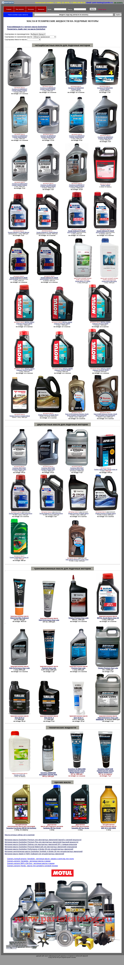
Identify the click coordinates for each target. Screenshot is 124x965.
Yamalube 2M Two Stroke (52, 828)
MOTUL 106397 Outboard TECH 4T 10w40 (25, 322)
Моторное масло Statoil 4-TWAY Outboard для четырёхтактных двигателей (34, 854)
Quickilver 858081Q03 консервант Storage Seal (48, 773)
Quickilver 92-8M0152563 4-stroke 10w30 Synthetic (19, 184)
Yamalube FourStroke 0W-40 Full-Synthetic (21, 828)
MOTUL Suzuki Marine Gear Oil (108, 618)
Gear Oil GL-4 (49, 718)
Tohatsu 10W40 (105, 185)
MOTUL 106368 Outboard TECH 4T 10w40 (63, 322)
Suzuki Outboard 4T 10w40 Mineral (18, 232)
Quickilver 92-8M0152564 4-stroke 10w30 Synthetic (48, 185)
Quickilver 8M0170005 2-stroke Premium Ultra (48, 468)
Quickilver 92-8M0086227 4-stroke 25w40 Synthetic (19, 89)
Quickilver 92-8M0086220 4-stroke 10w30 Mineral (19, 136)
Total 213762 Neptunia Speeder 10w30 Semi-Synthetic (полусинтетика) (76, 414)
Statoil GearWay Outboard (19, 618)
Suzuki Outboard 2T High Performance (20, 513)
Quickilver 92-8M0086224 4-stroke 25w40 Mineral (105, 137)
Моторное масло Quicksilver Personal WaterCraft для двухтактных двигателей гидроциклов (41, 847)
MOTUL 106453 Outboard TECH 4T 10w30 (25, 369)
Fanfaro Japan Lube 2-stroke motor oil (105, 469)
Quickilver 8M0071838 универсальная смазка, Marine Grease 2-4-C (105, 770)
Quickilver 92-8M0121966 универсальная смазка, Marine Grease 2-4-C (76, 770)
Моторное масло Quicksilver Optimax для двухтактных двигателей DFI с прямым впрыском (41, 844)
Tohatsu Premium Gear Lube (78, 618)
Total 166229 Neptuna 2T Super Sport (77, 559)
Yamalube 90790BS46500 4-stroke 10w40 (76, 88)
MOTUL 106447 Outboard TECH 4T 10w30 (102, 369)
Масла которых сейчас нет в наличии (20, 835)
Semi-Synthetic (76, 231)
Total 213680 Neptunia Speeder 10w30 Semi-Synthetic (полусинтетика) (105, 414)
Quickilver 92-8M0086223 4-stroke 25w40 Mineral (76, 136)
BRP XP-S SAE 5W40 (108, 828)
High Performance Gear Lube (49, 620)
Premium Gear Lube (49, 668)
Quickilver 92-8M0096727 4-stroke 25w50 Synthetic (77, 185)
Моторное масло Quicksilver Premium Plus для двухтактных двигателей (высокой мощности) (41, 842)
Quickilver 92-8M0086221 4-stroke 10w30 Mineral (48, 136)
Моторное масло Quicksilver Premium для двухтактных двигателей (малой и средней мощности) (43, 840)
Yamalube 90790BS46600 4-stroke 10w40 (105, 88)
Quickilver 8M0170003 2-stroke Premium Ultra (19, 468)
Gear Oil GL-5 (19, 718)
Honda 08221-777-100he (82, 281)
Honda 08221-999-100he (109, 281)
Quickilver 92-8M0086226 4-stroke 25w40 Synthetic (47, 88)
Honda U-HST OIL (19, 775)
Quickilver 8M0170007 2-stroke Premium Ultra (77, 468)
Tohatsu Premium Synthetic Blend (19, 416)
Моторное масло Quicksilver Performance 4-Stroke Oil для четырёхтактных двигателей (39, 849)
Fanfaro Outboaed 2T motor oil (19, 557)
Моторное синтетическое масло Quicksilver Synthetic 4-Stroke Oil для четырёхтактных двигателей (43, 851)
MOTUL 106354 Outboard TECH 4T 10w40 (101, 322)
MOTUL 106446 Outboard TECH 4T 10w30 (63, 369)
